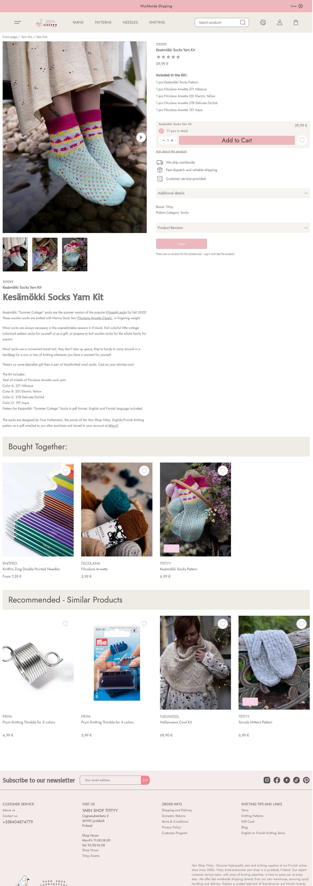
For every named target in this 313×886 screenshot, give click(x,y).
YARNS (77, 22)
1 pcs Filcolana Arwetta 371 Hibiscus (181, 89)
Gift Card (247, 821)
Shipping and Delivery (177, 810)
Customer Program (174, 833)
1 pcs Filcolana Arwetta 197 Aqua (179, 110)
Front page (10, 37)
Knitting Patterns (252, 815)
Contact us (10, 815)
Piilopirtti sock (115, 312)
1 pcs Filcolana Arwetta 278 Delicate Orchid (186, 103)
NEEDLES (130, 22)
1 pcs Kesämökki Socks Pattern (177, 82)
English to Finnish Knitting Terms (263, 833)
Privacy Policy (171, 827)
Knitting (157, 22)
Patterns (103, 22)
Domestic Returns (173, 815)
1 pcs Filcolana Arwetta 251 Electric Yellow (185, 96)
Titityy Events (90, 855)
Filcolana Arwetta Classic (95, 318)
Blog (244, 827)
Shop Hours (90, 850)
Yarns (244, 810)
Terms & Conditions (175, 821)
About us (9, 810)
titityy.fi (113, 425)
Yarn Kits (26, 37)
